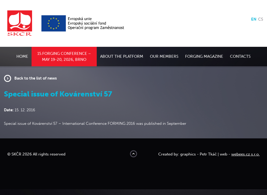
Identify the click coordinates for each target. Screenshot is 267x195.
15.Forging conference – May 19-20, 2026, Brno (64, 56)
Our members (164, 56)
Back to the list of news (35, 78)
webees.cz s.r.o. (245, 154)
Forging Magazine (204, 56)
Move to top (133, 153)
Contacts (240, 56)
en (253, 19)
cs (260, 19)
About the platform (121, 56)
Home (22, 56)
